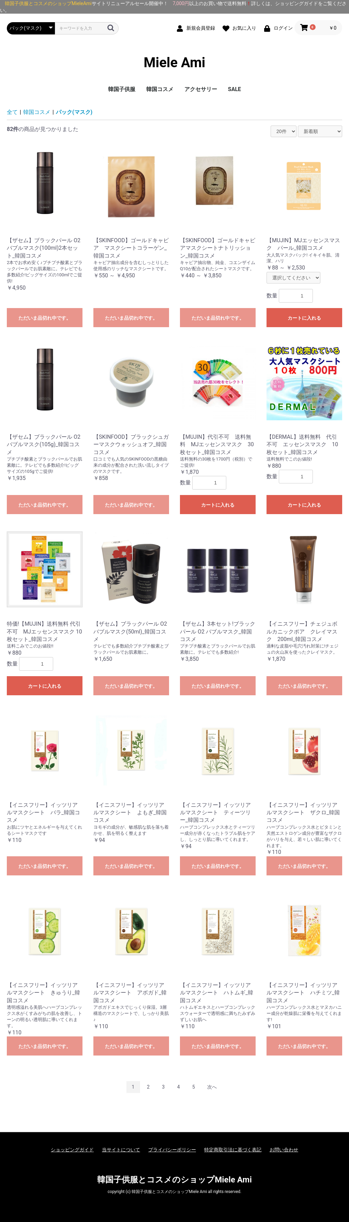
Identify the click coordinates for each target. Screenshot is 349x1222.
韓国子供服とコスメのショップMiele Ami (174, 1179)
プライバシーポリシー (172, 1149)
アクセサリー (200, 89)
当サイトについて (121, 1149)
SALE (234, 89)
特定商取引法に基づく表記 (232, 1149)
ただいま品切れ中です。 (44, 318)
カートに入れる (304, 318)
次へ (212, 1087)
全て (12, 112)
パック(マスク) (74, 112)
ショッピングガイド (72, 1149)
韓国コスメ (159, 89)
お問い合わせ (284, 1149)
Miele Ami (175, 62)
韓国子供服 (121, 89)
